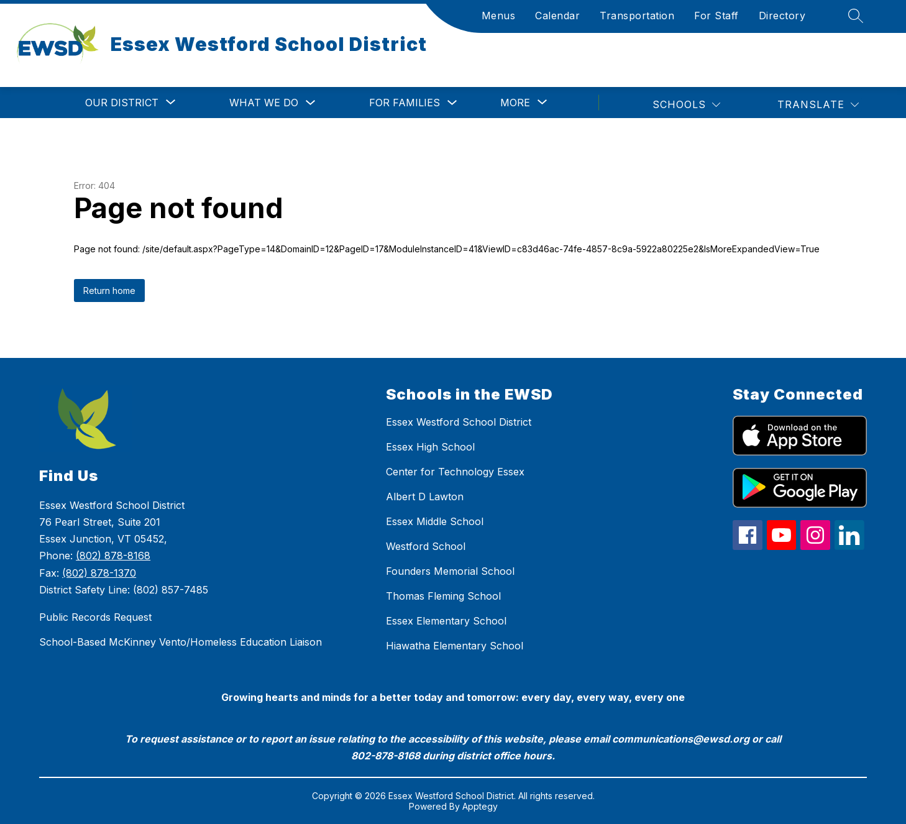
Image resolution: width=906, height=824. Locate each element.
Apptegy (480, 806)
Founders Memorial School (450, 571)
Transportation (637, 15)
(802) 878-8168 (113, 555)
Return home (109, 290)
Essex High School (430, 447)
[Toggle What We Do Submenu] (310, 102)
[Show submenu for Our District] (121, 102)
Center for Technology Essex (455, 471)
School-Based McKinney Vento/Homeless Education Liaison (180, 642)
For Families (404, 102)
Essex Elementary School (446, 621)
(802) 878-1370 (99, 573)
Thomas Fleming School (443, 596)
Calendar (557, 15)
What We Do (263, 102)
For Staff (716, 15)
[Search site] (856, 15)
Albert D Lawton (425, 496)
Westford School (425, 546)
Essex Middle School (434, 521)
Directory (782, 15)
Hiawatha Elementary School (454, 645)
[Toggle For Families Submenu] (452, 102)
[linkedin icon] (849, 546)
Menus (499, 15)
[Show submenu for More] (515, 102)
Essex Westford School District (458, 422)
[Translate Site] (818, 104)
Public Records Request (95, 617)
